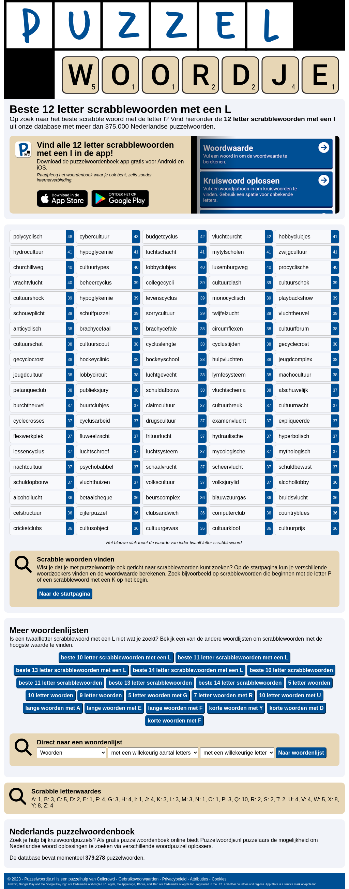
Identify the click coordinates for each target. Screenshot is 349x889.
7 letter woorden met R (223, 695)
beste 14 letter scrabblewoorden (240, 683)
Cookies (219, 879)
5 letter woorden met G (157, 695)
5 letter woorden (309, 683)
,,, (71, 752)
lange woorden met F (175, 708)
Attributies (199, 879)
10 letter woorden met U (290, 695)
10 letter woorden (50, 695)
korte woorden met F (174, 721)
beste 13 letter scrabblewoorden (150, 683)
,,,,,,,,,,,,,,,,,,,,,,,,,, (237, 752)
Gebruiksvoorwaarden (138, 879)
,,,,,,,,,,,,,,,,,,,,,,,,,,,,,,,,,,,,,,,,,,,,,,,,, (153, 752)
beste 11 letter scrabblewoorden (60, 683)
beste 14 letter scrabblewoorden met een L (188, 670)
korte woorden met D (296, 708)
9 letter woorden (101, 695)
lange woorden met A (52, 708)
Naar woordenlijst (301, 753)
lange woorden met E (114, 708)
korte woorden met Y (236, 708)
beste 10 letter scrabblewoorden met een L (116, 657)
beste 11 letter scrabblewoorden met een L (233, 657)
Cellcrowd (106, 879)
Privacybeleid (174, 879)
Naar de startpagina (64, 594)
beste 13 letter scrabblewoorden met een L (71, 670)
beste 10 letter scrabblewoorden (291, 670)
